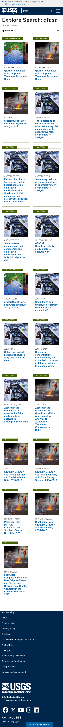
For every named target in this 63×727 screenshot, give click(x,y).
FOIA (4, 618)
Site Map (6, 634)
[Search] (50, 10)
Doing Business (9, 667)
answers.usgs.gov (10, 721)
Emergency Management (14, 672)
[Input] (37, 10)
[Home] (9, 13)
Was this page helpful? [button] (39, 724)
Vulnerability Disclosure (13, 656)
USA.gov (6, 650)
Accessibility (8, 612)
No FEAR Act (8, 645)
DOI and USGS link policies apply (18, 639)
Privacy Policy (8, 629)
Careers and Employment (14, 661)
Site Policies (8, 623)
